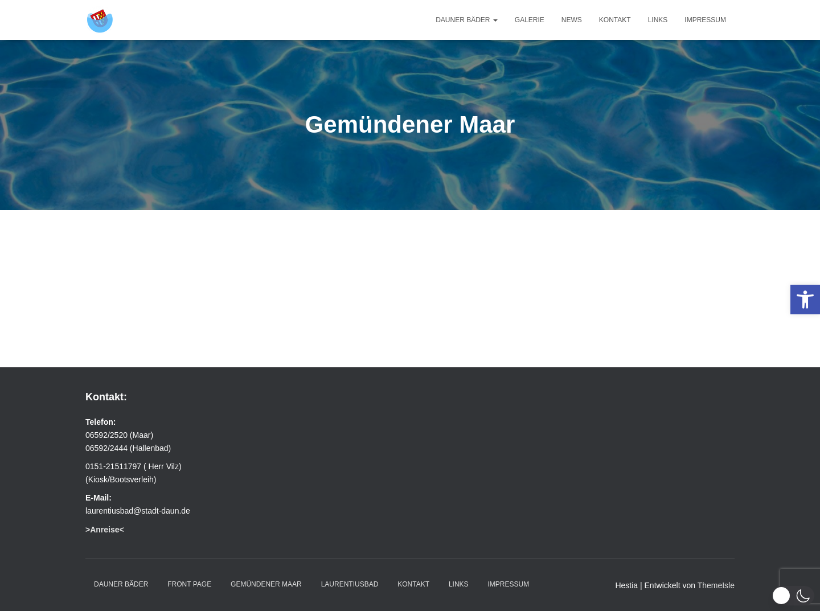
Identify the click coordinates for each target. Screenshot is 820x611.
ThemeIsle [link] (716, 585)
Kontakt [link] (615, 20)
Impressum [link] (705, 20)
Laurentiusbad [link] (350, 584)
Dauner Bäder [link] (467, 20)
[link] (805, 299)
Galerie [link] (529, 20)
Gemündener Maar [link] (266, 584)
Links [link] (658, 20)
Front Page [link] (189, 584)
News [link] (571, 20)
